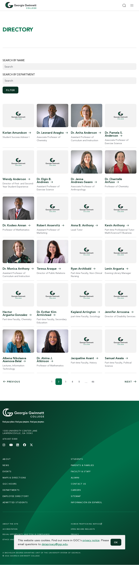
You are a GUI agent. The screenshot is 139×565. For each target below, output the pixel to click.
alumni (75, 477)
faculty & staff (81, 471)
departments (11, 490)
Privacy (75, 534)
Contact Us (78, 484)
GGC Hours (10, 484)
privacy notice (91, 540)
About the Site (10, 524)
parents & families (82, 465)
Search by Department (19, 74)
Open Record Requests (83, 529)
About (7, 459)
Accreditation (10, 529)
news (6, 465)
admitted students (15, 502)
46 (93, 381)
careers (76, 490)
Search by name (14, 60)
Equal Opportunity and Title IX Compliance (26, 534)
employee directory (16, 496)
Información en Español (86, 502)
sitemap (76, 496)
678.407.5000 (10, 439)
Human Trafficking (86, 524)
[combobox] (69, 80)
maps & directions (14, 477)
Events (7, 471)
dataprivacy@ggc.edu (55, 544)
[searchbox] (69, 80)
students (77, 459)
